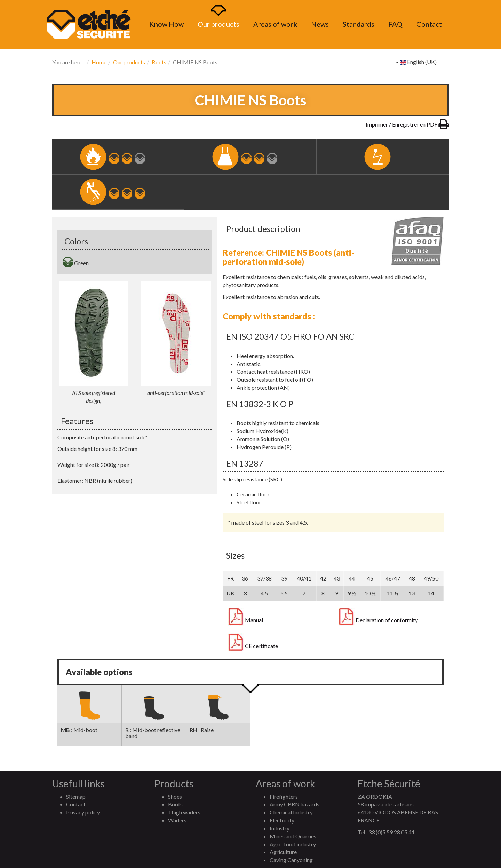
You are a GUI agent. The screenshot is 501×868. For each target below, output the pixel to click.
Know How (166, 24)
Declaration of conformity (378, 620)
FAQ (395, 24)
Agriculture (283, 852)
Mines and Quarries (293, 836)
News (320, 24)
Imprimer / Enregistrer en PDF (407, 124)
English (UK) (416, 61)
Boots (159, 62)
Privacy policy (83, 812)
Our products (218, 24)
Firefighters (284, 796)
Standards (358, 24)
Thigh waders (184, 812)
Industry (279, 828)
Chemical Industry (291, 812)
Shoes (175, 796)
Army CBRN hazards (294, 804)
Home (99, 62)
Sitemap (76, 796)
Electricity (282, 820)
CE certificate (253, 645)
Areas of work (275, 24)
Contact (429, 24)
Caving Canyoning (291, 860)
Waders (177, 820)
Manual (245, 620)
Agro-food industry (293, 844)
